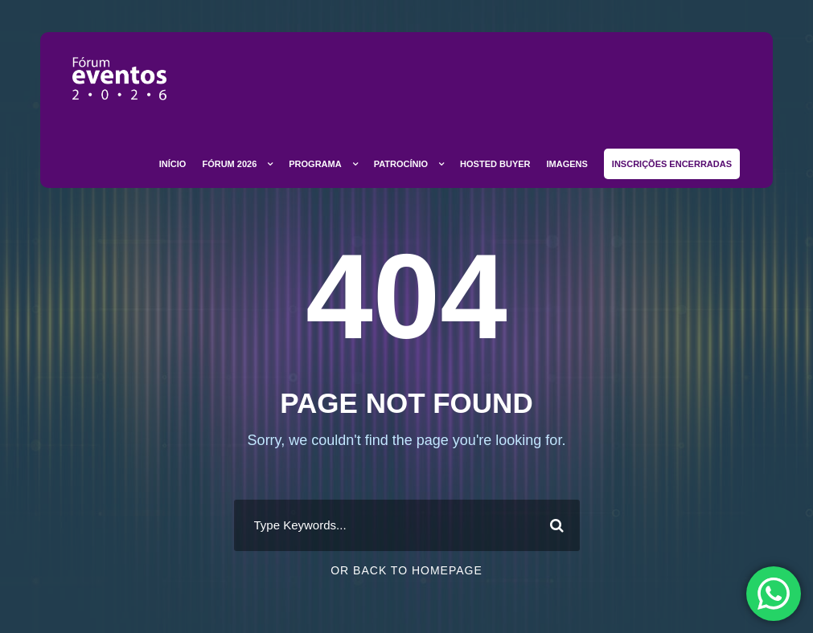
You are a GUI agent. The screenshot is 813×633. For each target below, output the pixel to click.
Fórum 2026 (229, 164)
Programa (315, 164)
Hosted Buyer (495, 164)
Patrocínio (401, 164)
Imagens (567, 164)
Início (173, 164)
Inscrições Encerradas (672, 164)
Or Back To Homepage (406, 570)
